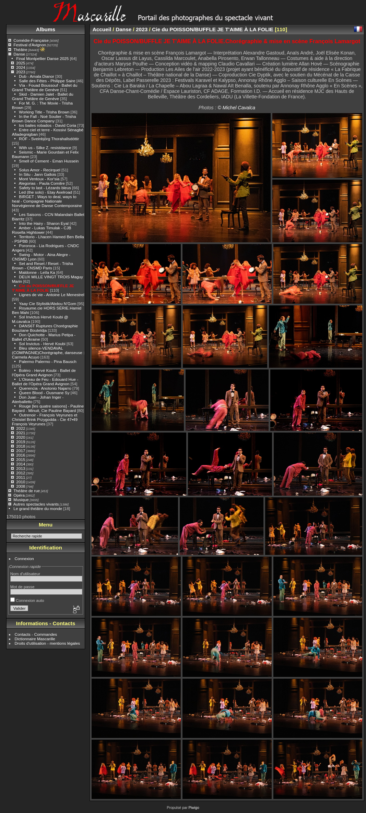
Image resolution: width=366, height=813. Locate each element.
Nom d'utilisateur (25, 573)
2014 (20, 464)
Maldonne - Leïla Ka (37, 272)
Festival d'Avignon (29, 45)
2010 (20, 482)
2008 (20, 486)
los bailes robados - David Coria (47, 125)
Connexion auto (27, 600)
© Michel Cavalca (236, 107)
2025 (20, 63)
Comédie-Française (31, 40)
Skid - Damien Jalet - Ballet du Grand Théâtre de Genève (42, 96)
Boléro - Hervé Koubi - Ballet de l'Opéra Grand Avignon (44, 372)
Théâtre (20, 49)
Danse (19, 54)
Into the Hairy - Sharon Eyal (44, 223)
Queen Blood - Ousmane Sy (44, 392)
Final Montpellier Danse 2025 (42, 58)
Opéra (19, 495)
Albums (45, 29)
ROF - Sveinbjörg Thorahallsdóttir (49, 138)
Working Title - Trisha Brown (44, 112)
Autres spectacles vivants (36, 504)
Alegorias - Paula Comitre (42, 183)
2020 (20, 437)
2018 (20, 446)
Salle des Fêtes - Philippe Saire (47, 80)
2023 (20, 72)
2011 (20, 477)
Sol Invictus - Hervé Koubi (42, 343)
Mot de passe (22, 586)
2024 (20, 67)
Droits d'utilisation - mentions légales (47, 643)
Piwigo (193, 807)
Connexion (24, 558)
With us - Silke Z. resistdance (45, 147)
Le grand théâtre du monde (37, 508)
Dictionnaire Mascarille (35, 638)
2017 (20, 450)
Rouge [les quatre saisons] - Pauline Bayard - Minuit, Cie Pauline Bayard (48, 408)
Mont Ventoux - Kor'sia (39, 179)
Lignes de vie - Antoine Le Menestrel (51, 294)
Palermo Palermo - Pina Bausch (47, 361)
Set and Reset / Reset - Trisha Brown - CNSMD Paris (42, 265)
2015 (20, 459)
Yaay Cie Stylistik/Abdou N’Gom (47, 303)
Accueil (102, 29)
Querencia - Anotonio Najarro (45, 388)
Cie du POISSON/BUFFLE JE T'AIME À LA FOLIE (43, 287)
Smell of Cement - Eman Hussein (49, 161)
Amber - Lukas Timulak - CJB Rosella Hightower (41, 230)
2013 (20, 468)
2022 (20, 428)
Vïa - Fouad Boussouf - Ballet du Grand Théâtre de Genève (45, 87)
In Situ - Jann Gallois (37, 174)
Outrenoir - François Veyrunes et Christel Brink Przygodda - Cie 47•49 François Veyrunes (45, 419)
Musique (20, 499)
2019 (20, 441)
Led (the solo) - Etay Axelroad (45, 192)
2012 (20, 473)
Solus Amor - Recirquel (39, 170)
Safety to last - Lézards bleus (45, 187)
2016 (20, 455)
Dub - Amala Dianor (36, 76)
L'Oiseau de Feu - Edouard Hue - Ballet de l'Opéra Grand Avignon (45, 381)
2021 (20, 432)
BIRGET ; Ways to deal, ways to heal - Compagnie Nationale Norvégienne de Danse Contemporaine (47, 201)
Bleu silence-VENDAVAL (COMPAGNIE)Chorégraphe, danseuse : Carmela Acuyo (48, 352)
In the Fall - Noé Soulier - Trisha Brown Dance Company (44, 118)
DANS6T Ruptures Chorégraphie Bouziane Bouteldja (45, 328)
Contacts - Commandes (36, 634)
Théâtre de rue (26, 490)
